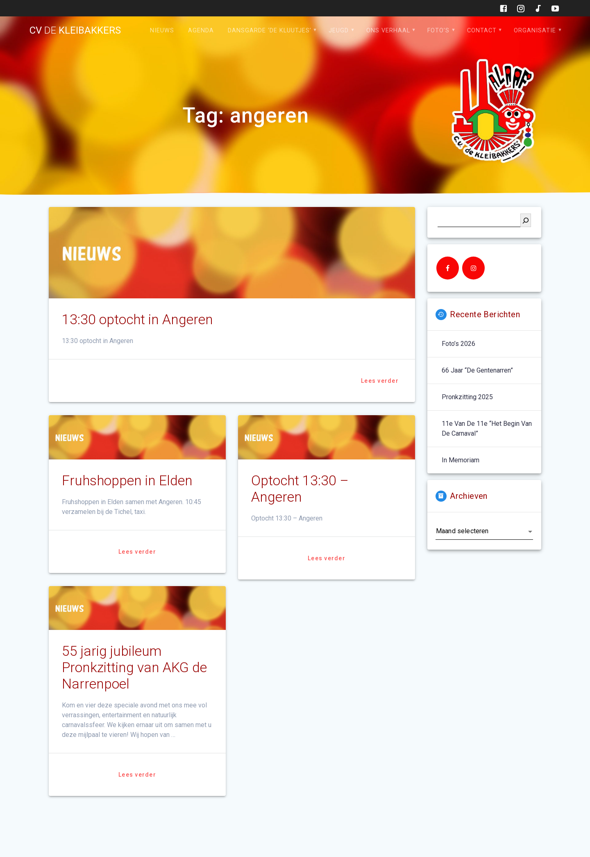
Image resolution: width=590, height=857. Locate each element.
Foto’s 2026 (458, 344)
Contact (482, 30)
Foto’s (438, 30)
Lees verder (380, 380)
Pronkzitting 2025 (467, 397)
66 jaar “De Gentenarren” (477, 370)
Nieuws (162, 30)
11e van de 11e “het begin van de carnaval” (487, 428)
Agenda (201, 30)
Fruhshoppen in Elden (127, 481)
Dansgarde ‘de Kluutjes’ (269, 30)
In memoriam (460, 460)
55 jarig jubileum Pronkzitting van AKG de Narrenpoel (134, 667)
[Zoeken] (525, 220)
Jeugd (339, 30)
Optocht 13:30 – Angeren (300, 489)
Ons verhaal (388, 30)
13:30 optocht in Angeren (137, 319)
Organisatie (535, 30)
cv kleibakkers (75, 30)
